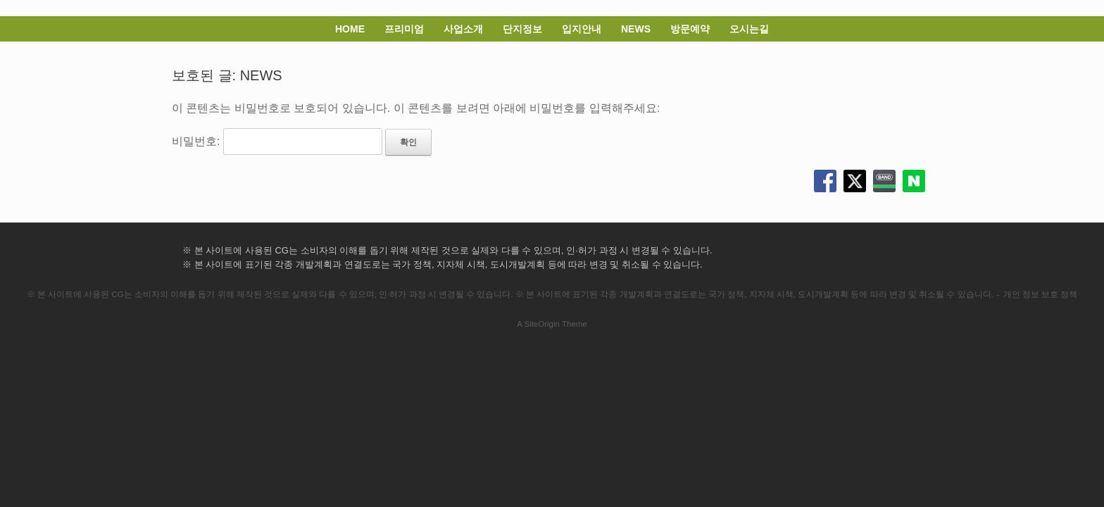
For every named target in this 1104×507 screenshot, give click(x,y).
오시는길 (749, 29)
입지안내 (581, 29)
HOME (350, 29)
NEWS (636, 29)
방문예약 (690, 29)
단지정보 (522, 29)
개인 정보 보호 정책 (1040, 294)
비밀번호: (277, 141)
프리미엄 (404, 29)
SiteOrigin (542, 324)
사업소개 (463, 29)
